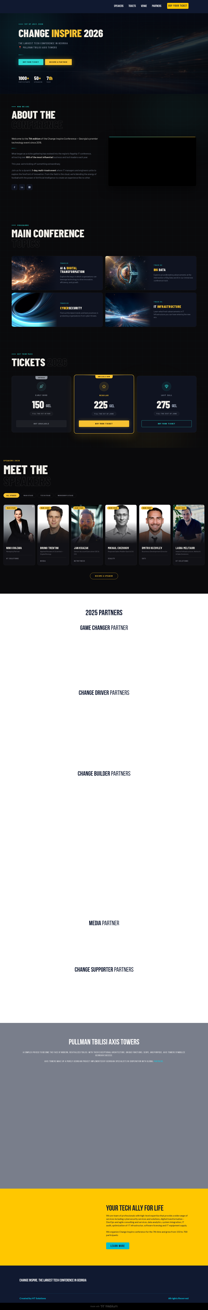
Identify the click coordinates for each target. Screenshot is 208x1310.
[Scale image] (46, 662)
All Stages (11, 495)
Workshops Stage (65, 495)
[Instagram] (29, 187)
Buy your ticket (31, 62)
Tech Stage (45, 495)
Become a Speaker (104, 576)
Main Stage (28, 495)
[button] (177, 6)
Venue (144, 6)
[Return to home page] (32, 5)
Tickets (132, 6)
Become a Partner (58, 62)
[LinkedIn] (22, 187)
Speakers (118, 6)
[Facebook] (14, 187)
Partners (156, 6)
